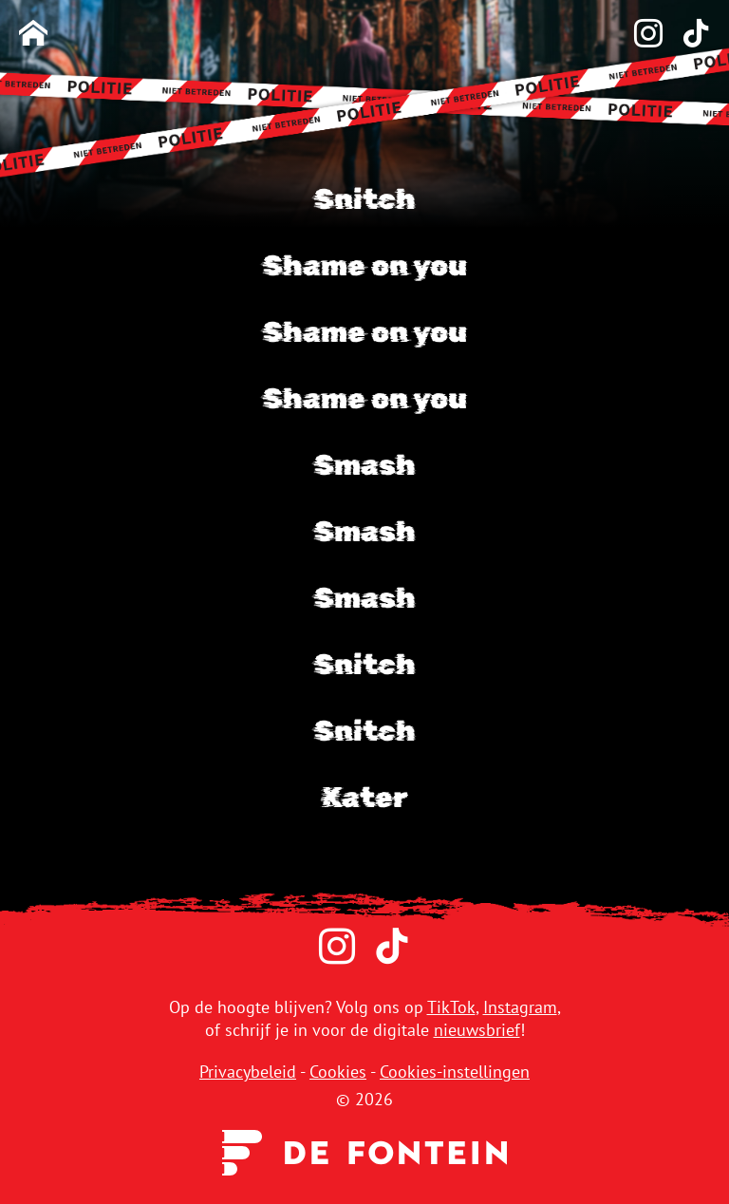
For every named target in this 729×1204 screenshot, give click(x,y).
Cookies (337, 1071)
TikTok (451, 1007)
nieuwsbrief (477, 1030)
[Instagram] (639, 34)
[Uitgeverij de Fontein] (364, 1151)
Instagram (520, 1007)
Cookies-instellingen (455, 1071)
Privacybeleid (247, 1071)
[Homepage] (33, 34)
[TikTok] (686, 34)
